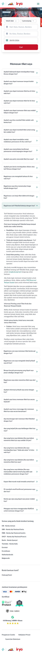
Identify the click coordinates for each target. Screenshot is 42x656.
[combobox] (21, 27)
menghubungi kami (15, 272)
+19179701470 (10, 10)
